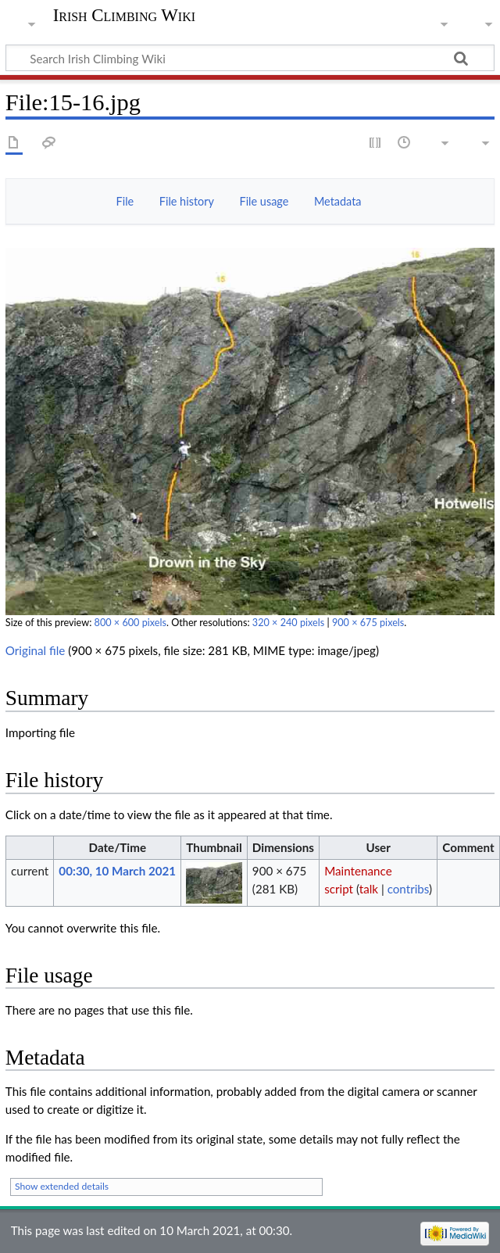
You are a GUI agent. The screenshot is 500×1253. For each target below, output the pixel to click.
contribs (408, 889)
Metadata (338, 201)
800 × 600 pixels (130, 622)
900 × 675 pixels (368, 622)
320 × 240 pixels (288, 622)
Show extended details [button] (62, 1186)
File (125, 201)
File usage (264, 201)
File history (186, 201)
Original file (35, 650)
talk (368, 889)
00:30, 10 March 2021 (117, 871)
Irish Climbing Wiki (124, 16)
